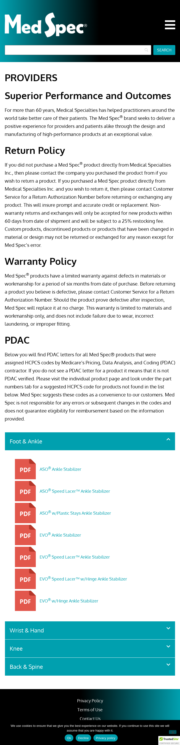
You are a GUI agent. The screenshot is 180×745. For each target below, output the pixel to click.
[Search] (78, 50)
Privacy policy (105, 738)
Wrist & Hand (27, 630)
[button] (170, 25)
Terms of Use (90, 709)
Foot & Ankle (26, 441)
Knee (16, 648)
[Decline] (172, 732)
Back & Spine (26, 666)
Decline (83, 738)
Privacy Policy (90, 701)
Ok (69, 738)
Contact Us (90, 718)
